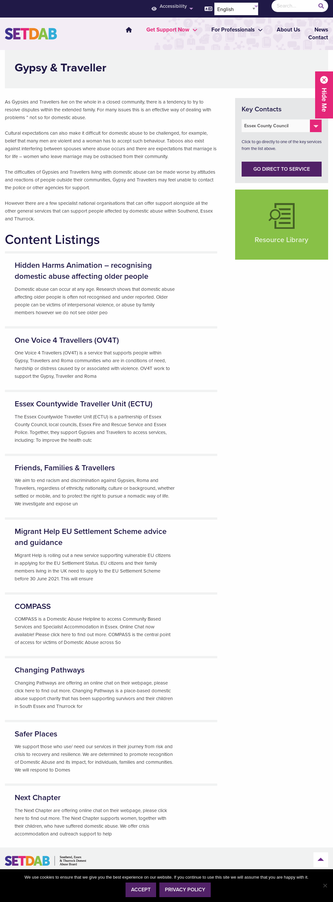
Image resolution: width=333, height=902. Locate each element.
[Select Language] (236, 9)
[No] (325, 885)
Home (129, 30)
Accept (141, 889)
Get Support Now (167, 29)
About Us (288, 29)
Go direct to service (281, 169)
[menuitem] (125, 30)
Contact (318, 37)
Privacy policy (185, 889)
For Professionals (233, 29)
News (321, 29)
